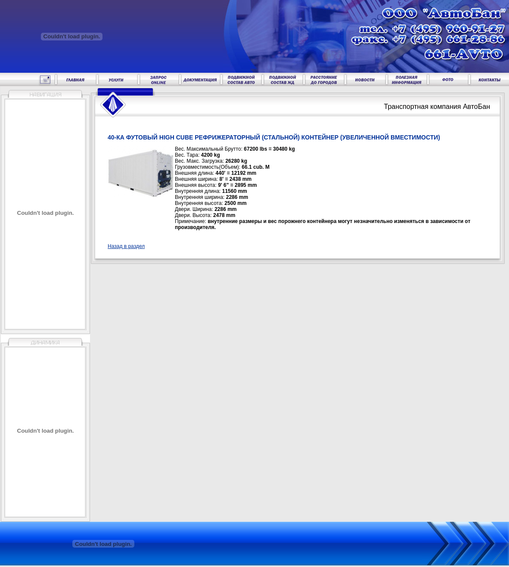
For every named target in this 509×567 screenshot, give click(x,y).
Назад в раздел (126, 246)
